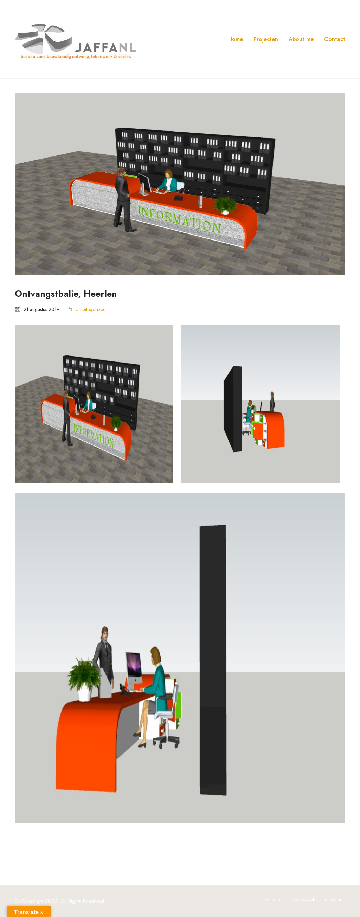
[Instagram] (334, 899)
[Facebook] (303, 899)
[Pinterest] (274, 899)
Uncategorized (91, 309)
